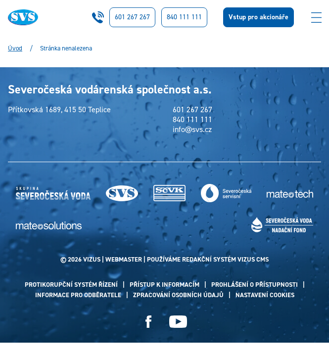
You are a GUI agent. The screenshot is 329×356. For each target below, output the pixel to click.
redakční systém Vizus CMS (225, 259)
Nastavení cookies (264, 295)
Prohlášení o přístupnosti (254, 284)
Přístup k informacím (164, 284)
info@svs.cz (192, 129)
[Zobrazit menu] (316, 17)
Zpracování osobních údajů (178, 295)
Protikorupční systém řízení (71, 284)
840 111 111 (184, 17)
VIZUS (91, 259)
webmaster (123, 259)
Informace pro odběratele (78, 295)
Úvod (15, 48)
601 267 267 (132, 17)
